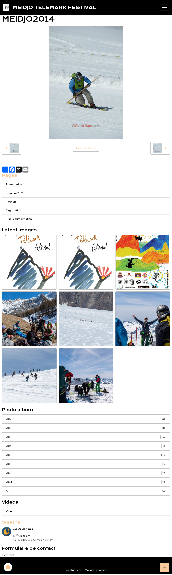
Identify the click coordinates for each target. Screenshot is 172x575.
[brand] (50, 7)
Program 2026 (14, 193)
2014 (86, 437)
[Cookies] (8, 567)
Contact (8, 555)
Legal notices (73, 570)
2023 (86, 482)
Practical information (19, 219)
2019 (86, 464)
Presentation (14, 184)
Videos (10, 511)
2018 (86, 455)
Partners (11, 201)
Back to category (86, 148)
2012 (86, 419)
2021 (86, 473)
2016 (86, 446)
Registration (13, 210)
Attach (86, 491)
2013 (86, 428)
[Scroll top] (164, 567)
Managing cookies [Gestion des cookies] (96, 570)
